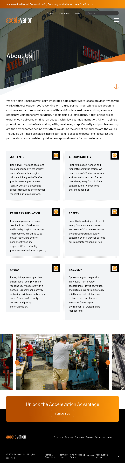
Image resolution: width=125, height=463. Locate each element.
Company (79, 437)
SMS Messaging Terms (77, 456)
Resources (64, 13)
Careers (51, 13)
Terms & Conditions (50, 456)
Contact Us (62, 413)
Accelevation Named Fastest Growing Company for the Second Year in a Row (49, 4)
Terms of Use (64, 456)
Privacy (90, 455)
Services (68, 437)
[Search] (102, 13)
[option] (62, 362)
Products (58, 437)
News (77, 13)
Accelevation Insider (102, 456)
